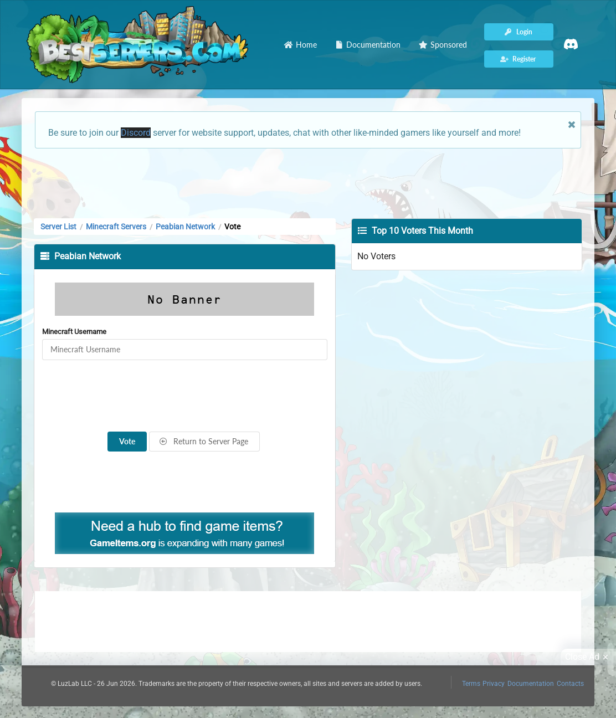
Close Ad (588, 657)
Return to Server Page (204, 441)
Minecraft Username (74, 331)
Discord (136, 132)
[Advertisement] (308, 182)
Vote (127, 441)
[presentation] (184, 396)
